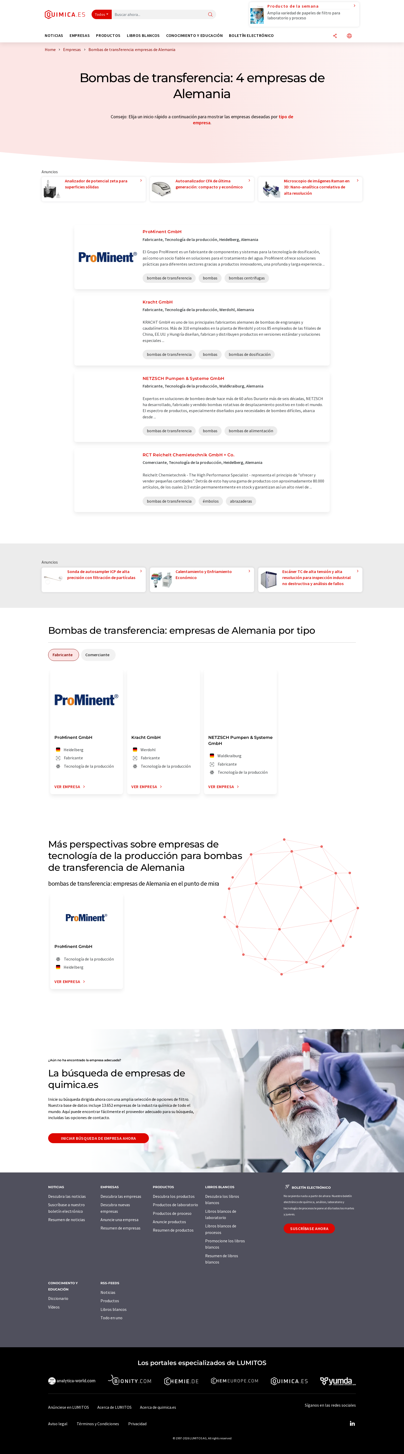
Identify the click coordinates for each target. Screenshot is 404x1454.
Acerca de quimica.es (158, 1407)
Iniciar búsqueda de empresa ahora (98, 1138)
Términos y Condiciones (98, 1423)
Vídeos (54, 1307)
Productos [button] (108, 35)
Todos (100, 14)
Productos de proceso (172, 1213)
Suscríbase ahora (309, 1228)
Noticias (107, 1292)
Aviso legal (58, 1423)
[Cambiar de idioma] (349, 36)
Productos (109, 1300)
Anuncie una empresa (119, 1219)
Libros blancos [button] (143, 35)
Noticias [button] (54, 35)
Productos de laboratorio (175, 1204)
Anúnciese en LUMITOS (68, 1407)
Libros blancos (113, 1309)
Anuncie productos (169, 1221)
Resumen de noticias (66, 1219)
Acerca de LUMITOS (114, 1407)
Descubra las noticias (67, 1196)
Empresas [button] (80, 35)
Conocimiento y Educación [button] (194, 35)
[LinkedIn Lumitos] (352, 1423)
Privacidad (137, 1423)
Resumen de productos (173, 1230)
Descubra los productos (174, 1196)
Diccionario (58, 1298)
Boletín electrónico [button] (251, 35)
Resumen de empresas (120, 1228)
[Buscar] (210, 15)
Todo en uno (111, 1317)
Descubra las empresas (120, 1196)
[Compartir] (335, 36)
